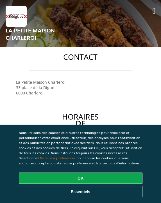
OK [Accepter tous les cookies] (80, 178)
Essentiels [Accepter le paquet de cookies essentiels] (80, 191)
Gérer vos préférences (58, 158)
